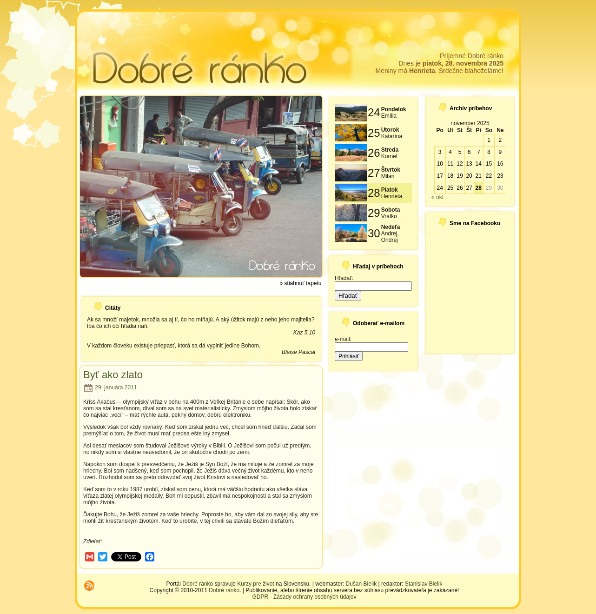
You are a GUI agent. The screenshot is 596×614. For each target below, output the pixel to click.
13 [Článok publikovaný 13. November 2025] (469, 163)
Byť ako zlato (113, 374)
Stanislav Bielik (424, 584)
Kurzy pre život (255, 584)
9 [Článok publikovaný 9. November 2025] (500, 152)
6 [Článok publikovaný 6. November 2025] (469, 152)
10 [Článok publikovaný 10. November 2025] (440, 163)
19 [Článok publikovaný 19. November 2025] (460, 176)
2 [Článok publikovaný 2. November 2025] (500, 140)
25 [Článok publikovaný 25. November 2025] (450, 188)
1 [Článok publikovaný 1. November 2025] (488, 140)
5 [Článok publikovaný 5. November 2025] (460, 152)
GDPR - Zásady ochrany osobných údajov (304, 597)
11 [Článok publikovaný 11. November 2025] (450, 163)
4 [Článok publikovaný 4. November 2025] (450, 152)
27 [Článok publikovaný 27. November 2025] (469, 188)
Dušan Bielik (361, 584)
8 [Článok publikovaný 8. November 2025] (488, 152)
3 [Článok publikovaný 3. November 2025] (440, 152)
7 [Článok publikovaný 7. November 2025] (478, 152)
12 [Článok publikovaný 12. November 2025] (460, 163)
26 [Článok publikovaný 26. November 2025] (460, 188)
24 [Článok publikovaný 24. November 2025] (440, 188)
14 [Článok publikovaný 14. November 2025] (479, 163)
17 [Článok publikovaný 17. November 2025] (440, 176)
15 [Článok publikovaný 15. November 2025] (489, 163)
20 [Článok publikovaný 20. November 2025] (469, 176)
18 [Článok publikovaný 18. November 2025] (450, 176)
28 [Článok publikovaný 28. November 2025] (479, 188)
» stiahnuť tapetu (301, 283)
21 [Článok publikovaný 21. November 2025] (479, 176)
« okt (437, 197)
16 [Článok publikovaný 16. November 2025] (500, 163)
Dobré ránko (197, 584)
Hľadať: (344, 278)
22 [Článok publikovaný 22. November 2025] (489, 176)
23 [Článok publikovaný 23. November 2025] (500, 176)
